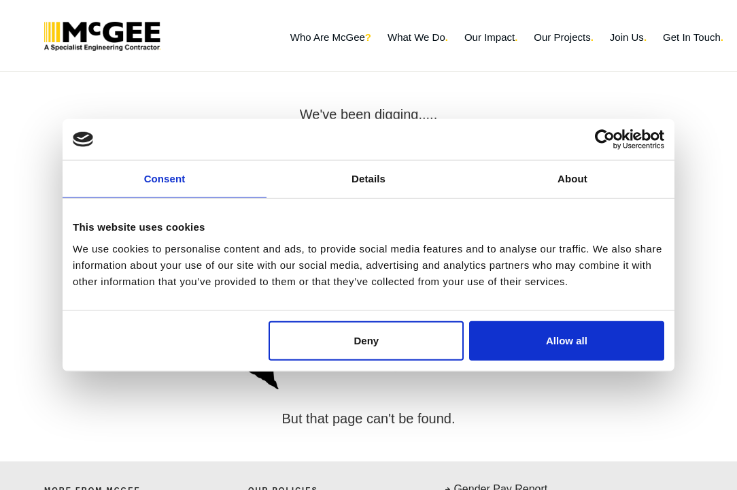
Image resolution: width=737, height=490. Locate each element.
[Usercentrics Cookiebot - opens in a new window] (604, 139)
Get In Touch (693, 37)
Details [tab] (368, 178)
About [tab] (572, 178)
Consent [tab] (165, 178)
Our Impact (490, 37)
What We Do (418, 37)
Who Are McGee (330, 37)
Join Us (628, 37)
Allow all (566, 340)
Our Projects (564, 37)
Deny (366, 340)
